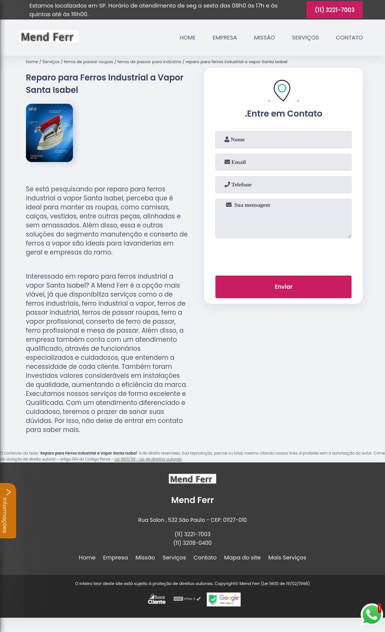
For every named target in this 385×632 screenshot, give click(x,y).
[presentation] (283, 255)
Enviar (284, 287)
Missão (264, 37)
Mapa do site (242, 557)
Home (188, 37)
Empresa (224, 37)
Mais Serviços (287, 557)
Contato (349, 37)
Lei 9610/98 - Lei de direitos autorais (148, 459)
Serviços (305, 37)
